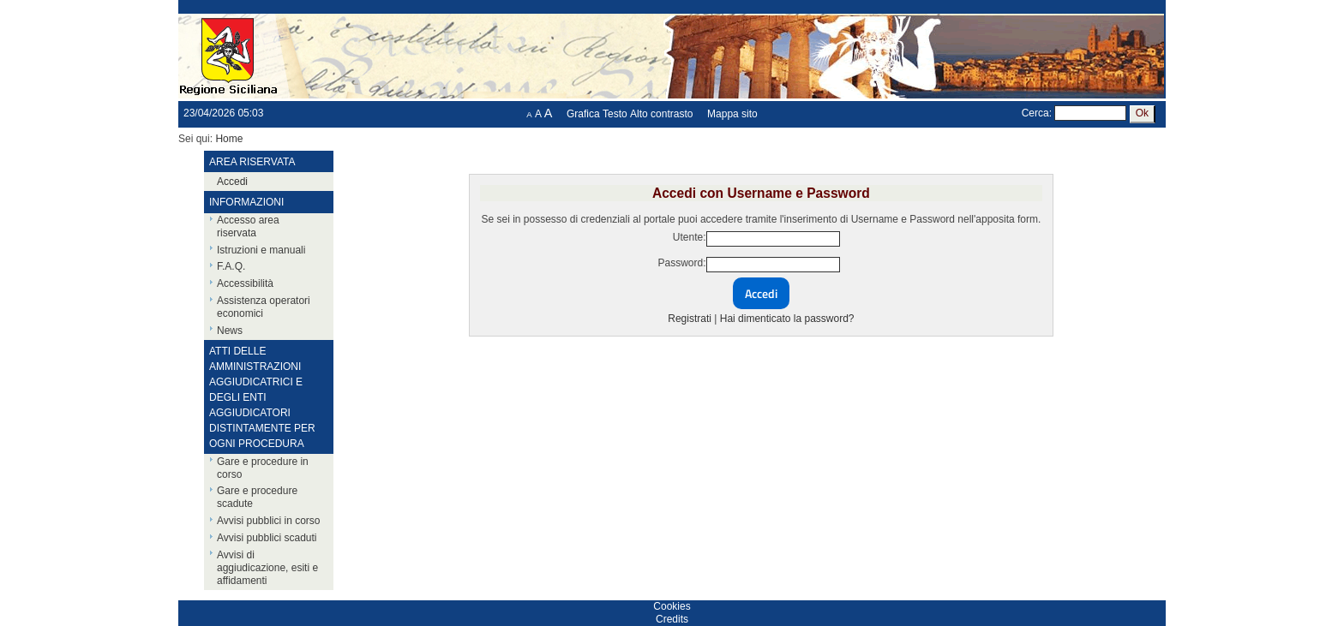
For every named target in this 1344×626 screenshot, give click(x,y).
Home (229, 139)
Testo (615, 114)
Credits (672, 619)
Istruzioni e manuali (261, 250)
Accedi (232, 182)
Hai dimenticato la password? (787, 319)
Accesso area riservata (248, 226)
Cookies (671, 606)
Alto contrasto (661, 114)
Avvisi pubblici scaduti (267, 538)
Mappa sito (732, 114)
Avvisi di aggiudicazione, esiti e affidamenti (267, 568)
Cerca (1035, 113)
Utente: (689, 237)
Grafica (583, 114)
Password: (681, 263)
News (230, 331)
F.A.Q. (231, 266)
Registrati (689, 319)
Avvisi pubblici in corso (269, 521)
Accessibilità (245, 283)
